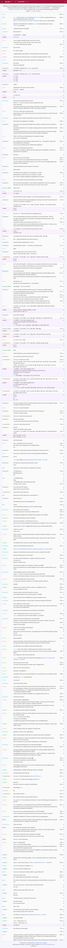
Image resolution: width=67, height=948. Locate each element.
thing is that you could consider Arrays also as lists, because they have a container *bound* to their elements (35, 114)
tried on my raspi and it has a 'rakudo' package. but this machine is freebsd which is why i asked (34, 568)
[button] (65, 2)
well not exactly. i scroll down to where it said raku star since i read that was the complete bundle (34, 652)
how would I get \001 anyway (20, 487)
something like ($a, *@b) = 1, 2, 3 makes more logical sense (27, 245)
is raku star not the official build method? (23, 627)
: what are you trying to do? (22, 416)
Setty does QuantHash (18, 65)
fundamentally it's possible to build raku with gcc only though (28, 770)
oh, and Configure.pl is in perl (20, 589)
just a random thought (18, 315)
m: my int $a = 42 (17, 191)
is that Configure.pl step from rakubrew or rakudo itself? (26, 728)
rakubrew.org (16, 839)
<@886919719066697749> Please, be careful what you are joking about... (31, 816)
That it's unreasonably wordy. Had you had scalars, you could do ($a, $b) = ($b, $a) (33, 216)
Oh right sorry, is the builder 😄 (22, 677)
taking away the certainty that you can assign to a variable (27, 174)
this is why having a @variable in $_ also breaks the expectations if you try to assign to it (34, 183)
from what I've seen (18, 762)
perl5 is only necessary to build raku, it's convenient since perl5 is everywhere (31, 735)
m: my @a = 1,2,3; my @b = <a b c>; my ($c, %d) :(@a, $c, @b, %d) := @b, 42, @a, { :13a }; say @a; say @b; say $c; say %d (35, 379)
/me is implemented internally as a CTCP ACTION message (27, 506)
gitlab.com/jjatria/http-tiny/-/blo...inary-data (35, 914)
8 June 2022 (37, 11)
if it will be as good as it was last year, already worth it (26, 511)
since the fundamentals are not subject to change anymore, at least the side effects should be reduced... (35, 128)
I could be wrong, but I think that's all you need (24, 898)
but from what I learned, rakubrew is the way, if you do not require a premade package (34, 576)
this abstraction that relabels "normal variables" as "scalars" (27, 172)
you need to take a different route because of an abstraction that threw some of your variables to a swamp (33, 219)
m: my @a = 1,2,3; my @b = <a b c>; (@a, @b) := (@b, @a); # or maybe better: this (32, 318)
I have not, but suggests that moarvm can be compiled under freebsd (32, 526)
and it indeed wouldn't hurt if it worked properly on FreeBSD (27, 594)
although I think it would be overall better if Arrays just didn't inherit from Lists (32, 118)
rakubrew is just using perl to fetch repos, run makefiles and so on (30, 587)
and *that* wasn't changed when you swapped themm (26, 445)
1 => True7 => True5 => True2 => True (15, 78)
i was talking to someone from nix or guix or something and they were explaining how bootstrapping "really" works (33, 765)
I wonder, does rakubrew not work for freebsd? (24, 518)
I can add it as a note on (29, 914)
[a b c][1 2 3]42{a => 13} (15, 397)
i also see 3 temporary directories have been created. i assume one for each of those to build (34, 538)
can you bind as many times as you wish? (23, 356)
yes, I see (15, 886)
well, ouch (15, 154)
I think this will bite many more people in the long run (26, 166)
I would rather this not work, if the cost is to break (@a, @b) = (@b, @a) (30, 236)
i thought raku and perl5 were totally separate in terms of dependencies (30, 720)
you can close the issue (19, 903)
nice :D (15, 456)
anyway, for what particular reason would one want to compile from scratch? (31, 552)
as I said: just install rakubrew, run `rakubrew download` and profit (29, 558)
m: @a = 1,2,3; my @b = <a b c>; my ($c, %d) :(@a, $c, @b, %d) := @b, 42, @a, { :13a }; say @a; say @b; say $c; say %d (34, 365)
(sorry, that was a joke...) (19, 793)
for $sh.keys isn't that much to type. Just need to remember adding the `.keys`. (32, 57)
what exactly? (16, 169)
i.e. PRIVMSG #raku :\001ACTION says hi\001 (24, 482)
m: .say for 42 (16, 95)
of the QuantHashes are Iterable (22, 44)
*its (14, 447)
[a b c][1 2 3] (14, 209)
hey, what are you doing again (20, 928)
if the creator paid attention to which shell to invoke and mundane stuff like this (32, 600)
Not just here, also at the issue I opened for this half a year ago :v (29, 411)
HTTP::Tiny (37, 17)
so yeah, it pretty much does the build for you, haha (25, 592)
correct (15, 504)
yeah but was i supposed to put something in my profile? (26, 834)
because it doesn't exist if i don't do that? (23, 555)
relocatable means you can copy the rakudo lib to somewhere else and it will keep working (35, 674)
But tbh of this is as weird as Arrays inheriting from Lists (28, 102)
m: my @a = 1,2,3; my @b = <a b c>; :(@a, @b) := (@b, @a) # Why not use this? (32, 334)
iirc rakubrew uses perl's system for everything (24, 710)
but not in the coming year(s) (20, 138)
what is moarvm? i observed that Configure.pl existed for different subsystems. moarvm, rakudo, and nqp (34, 535)
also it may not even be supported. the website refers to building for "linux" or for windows (35, 523)
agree (14, 248)
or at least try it (17, 560)
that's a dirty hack (17, 104)
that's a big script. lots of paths (20, 662)
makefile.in (23, 526)
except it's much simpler (19, 624)
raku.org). (42, 6)
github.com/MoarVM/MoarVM (20, 549)
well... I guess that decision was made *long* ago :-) (25, 239)
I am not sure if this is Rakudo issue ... (22, 868)
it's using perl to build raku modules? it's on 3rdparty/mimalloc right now (30, 581)
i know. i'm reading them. (19, 842)
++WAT (15, 84)
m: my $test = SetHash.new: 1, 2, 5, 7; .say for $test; (25, 68)
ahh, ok (15, 893)
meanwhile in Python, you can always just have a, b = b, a (27, 222)
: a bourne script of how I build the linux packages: (34, 658)
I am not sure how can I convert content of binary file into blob (28, 885)
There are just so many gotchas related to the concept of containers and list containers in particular (34, 125)
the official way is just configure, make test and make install (27, 646)
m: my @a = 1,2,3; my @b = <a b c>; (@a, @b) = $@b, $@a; (27, 328)
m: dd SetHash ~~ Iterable (19, 35)
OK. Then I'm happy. (18, 50)
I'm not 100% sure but (18, 271)
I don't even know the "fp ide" (20, 683)
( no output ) (16, 193)
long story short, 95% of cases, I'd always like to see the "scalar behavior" (30, 297)
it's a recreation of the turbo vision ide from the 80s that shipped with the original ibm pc (34, 686)
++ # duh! (19, 339)
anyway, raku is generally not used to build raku (24, 760)
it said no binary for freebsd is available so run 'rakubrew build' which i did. (31, 693)
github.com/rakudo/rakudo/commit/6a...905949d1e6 (26, 20)
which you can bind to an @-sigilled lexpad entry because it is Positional (30, 159)
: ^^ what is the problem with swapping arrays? (27, 213)
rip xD (14, 464)
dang (14, 480)
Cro (26, 942)
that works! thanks (17, 901)
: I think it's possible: (27, 776)
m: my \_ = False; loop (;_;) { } (20, 922)
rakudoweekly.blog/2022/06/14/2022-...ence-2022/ (36, 459)
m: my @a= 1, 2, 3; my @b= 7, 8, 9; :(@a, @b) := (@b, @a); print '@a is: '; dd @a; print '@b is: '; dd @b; (35, 432)
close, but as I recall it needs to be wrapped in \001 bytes (27, 468)
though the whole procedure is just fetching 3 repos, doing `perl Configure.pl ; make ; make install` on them (35, 724)
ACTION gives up (17, 471)
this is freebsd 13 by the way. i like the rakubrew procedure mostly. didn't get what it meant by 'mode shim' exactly (35, 714)
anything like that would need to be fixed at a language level (27, 268)
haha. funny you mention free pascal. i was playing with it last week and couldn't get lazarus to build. (35, 632)
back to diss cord (17, 498)
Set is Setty (16, 63)
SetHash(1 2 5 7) (17, 70)
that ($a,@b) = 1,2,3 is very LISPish (21, 286)
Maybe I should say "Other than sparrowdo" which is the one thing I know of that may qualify (35, 940)
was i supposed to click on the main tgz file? (24, 654)
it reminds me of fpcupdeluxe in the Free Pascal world (26, 622)
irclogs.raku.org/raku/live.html (16, 9)
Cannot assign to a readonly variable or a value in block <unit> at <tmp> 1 (24, 310)
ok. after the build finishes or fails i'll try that (23, 579)
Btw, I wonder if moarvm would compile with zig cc (25, 797)
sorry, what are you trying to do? (21, 492)
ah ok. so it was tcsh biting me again (22, 844)
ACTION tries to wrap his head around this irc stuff (25, 463)
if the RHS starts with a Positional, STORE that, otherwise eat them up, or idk (31, 303)
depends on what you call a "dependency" (23, 731)
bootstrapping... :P (17, 787)
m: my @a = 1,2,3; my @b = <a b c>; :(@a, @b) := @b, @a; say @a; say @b (30, 256)
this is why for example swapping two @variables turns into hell (28, 176)
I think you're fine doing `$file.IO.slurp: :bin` (23, 890)
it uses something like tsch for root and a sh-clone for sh (27, 613)
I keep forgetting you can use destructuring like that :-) (26, 353)
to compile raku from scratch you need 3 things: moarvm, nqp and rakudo (31, 542)
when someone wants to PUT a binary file (23, 911)
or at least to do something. (20, 718)
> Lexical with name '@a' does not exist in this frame (26, 421)
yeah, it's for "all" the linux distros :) (21, 667)
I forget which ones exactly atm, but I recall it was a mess (27, 42)
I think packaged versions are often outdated (24, 572)
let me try (15, 895)
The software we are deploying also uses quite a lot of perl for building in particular (33, 746)
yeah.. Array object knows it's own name (23, 443)
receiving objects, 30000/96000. (21, 699)
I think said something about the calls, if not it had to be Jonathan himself (32, 289)
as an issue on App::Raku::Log (47, 944)
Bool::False (16, 37)
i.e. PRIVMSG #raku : (18, 478)
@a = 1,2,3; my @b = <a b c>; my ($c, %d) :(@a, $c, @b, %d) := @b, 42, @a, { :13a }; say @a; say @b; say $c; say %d (34, 362)
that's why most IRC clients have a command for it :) (25, 495)
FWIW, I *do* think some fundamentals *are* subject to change (28, 136)
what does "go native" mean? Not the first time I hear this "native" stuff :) (30, 184)
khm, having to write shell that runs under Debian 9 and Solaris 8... (29, 610)
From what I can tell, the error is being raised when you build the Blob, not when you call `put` (34, 881)
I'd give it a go (16, 531)
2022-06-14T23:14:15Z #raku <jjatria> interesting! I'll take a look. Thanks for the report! (34, 858)
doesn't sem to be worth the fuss (21, 489)
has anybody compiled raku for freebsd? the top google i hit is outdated (30, 514)
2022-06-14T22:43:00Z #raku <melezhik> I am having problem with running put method (32, 24)
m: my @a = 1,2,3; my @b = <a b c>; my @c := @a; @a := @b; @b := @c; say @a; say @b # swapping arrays (34, 205)
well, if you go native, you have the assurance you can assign (27, 179)
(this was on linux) (17, 635)
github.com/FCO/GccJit (35, 776)
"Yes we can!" (16, 680)
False (14, 91)
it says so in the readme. (19, 629)
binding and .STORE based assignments (23, 148)
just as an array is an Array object (21, 157)
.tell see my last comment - (32, 862)
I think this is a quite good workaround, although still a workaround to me (30, 450)
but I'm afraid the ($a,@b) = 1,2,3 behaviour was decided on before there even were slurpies (35, 264)
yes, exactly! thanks (18, 917)
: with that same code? (21, 424)
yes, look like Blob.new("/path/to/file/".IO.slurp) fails (25, 877)
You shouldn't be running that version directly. (24, 827)
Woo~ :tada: (16, 906)
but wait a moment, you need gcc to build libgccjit (25, 784)
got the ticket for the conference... (21, 509)
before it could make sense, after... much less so (25, 253)
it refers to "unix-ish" (18, 529)
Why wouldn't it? (17, 31)
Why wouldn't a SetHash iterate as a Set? (23, 100)
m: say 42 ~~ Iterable (18, 89)
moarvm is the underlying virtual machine (23, 545)
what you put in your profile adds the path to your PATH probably (28, 811)
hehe (14, 350)
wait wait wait (16, 47)
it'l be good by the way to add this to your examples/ (25, 909)
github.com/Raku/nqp (33, 549)
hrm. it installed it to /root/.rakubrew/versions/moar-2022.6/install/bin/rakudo (32, 804)
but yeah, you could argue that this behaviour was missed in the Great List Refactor (33, 266)
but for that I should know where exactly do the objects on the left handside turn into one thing (34, 277)
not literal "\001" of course (19, 484)
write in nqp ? (16, 188)
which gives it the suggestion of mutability (23, 121)
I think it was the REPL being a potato (22, 429)
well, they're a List (17, 281)
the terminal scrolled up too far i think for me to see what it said (28, 836)
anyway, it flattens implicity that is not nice (23, 242)
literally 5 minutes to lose (19, 562)
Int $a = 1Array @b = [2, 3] (17, 231)
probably (15, 584)
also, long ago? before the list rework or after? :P (25, 251)
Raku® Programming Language (39, 942)
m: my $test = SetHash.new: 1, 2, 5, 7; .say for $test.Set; (26, 74)
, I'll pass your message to (26, 779)
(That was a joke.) (17, 824)
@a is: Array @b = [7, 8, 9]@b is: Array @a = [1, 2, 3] (19, 436)
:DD (14, 475)
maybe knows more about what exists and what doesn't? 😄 (29, 574)
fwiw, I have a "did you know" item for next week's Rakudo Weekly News (30, 453)
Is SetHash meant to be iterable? (21, 28)
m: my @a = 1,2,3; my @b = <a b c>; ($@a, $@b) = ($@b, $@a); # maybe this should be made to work (34, 306)
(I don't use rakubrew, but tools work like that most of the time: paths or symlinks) (33, 813)
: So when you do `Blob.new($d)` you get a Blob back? (28, 872)
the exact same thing (18, 419)
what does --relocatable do (19, 670)
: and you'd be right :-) (21, 407)
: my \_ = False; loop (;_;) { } (19, 921)
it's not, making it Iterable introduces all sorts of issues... (26, 40)
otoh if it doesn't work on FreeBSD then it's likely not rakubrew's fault (29, 597)
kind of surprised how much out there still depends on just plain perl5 (30, 741)
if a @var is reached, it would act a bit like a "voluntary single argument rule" (31, 301)
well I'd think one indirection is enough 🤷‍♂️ (23, 758)
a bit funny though (17, 440)
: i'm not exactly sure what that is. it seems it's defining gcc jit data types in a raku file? (35, 800)
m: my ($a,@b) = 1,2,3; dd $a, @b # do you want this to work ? (28, 228)
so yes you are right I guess (20, 295)
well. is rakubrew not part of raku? (21, 603)
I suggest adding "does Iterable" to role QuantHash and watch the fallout (30, 53)
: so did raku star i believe (21, 716)
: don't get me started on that (23, 111)
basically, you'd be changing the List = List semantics (26, 283)
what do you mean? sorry (19, 875)
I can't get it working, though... (20, 413)
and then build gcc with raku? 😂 (21, 773)
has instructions (20, 839)
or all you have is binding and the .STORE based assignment (27, 144)
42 (14, 97)
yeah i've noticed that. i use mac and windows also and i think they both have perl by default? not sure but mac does (33, 738)
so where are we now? (18, 696)
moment (15, 427)
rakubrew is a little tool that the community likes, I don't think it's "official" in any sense (34, 620)
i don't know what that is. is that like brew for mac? (25, 521)
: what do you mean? (21, 359)
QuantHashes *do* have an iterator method (23, 87)
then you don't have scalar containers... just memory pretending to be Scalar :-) (32, 196)
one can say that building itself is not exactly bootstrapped (27, 744)
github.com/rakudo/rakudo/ (46, 549)
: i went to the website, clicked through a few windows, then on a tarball (32, 649)
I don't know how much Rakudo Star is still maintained (26, 618)
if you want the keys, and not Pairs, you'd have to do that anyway (28, 60)
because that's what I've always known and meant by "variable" (28, 299)
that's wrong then (17, 638)
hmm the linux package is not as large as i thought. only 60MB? (28, 565)
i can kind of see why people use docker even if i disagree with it (28, 664)
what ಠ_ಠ (15, 782)
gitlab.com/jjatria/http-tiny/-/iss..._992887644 (41, 862)
